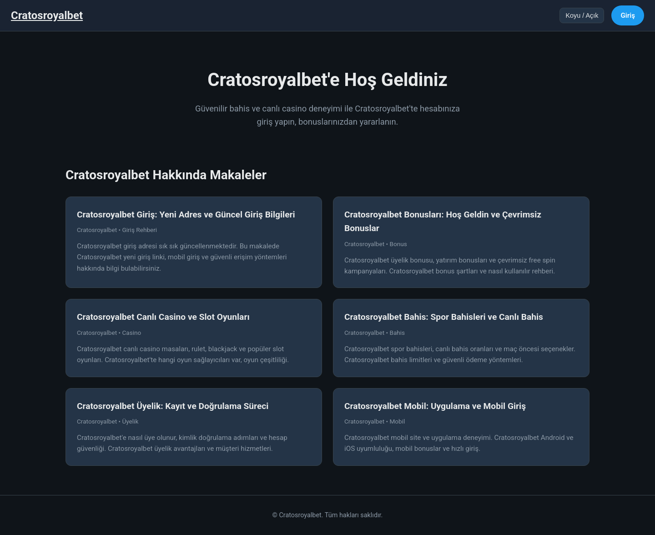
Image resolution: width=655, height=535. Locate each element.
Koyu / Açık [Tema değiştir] (581, 15)
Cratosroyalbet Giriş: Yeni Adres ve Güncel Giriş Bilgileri (186, 214)
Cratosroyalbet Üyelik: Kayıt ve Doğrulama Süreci (172, 406)
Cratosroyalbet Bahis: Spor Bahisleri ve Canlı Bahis (443, 317)
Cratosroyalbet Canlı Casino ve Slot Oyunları (163, 317)
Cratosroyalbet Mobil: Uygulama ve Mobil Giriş (435, 406)
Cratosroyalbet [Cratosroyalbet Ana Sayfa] (47, 15)
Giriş (627, 15)
